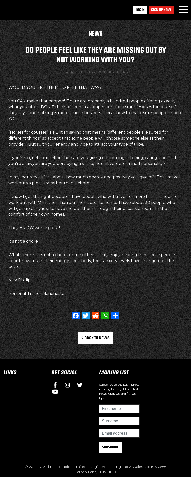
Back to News (95, 337)
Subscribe (110, 447)
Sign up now (161, 9)
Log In (140, 9)
